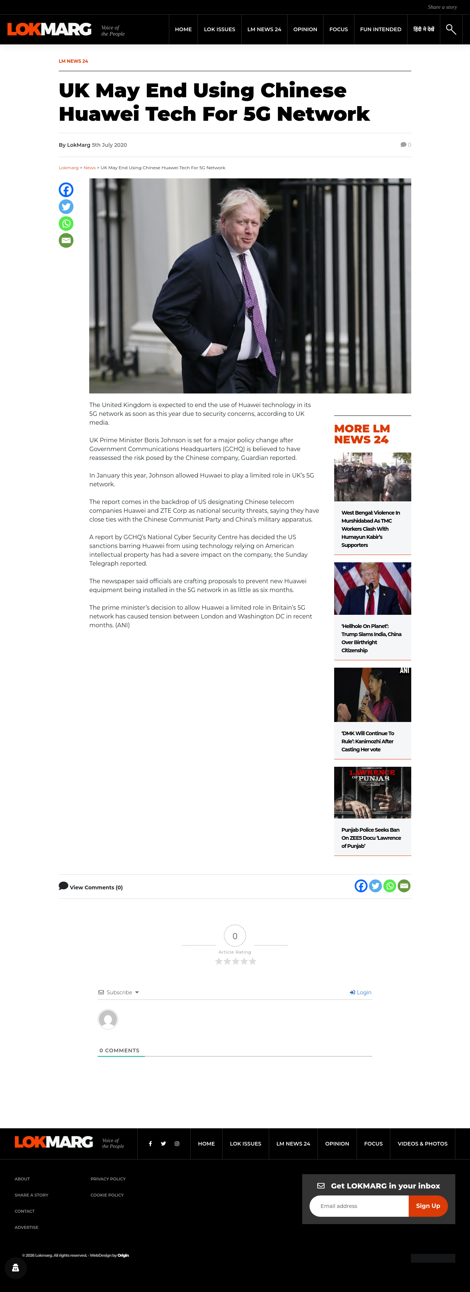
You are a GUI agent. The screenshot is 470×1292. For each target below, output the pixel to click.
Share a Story (31, 1195)
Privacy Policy (108, 1179)
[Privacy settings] (16, 1268)
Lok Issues (219, 29)
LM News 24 (264, 29)
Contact (25, 1211)
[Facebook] (66, 189)
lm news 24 (293, 1143)
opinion (337, 1143)
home (206, 1143)
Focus (338, 29)
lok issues (245, 1143)
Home (183, 29)
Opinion (305, 29)
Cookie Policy (107, 1195)
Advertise (27, 1227)
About (22, 1179)
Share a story (442, 7)
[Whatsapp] (66, 223)
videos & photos (423, 1143)
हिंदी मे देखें (423, 29)
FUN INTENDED (381, 29)
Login (361, 992)
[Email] (66, 240)
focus (373, 1143)
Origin (123, 1255)
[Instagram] (177, 1143)
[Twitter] (66, 206)
